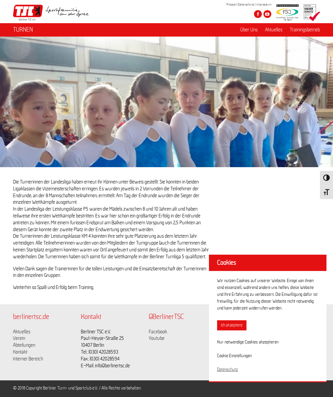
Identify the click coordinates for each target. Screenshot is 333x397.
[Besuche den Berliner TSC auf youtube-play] (267, 14)
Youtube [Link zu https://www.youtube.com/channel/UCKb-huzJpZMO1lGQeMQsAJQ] (157, 338)
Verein (19, 338)
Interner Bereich (28, 358)
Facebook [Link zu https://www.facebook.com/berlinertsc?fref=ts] (158, 331)
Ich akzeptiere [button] (232, 325)
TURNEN (23, 29)
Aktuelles (273, 29)
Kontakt (20, 352)
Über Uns (249, 29)
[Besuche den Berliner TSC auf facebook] (258, 14)
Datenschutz (246, 4)
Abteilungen (24, 345)
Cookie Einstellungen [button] (234, 356)
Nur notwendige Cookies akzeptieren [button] (247, 342)
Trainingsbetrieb (305, 29)
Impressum (264, 4)
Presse (231, 4)
